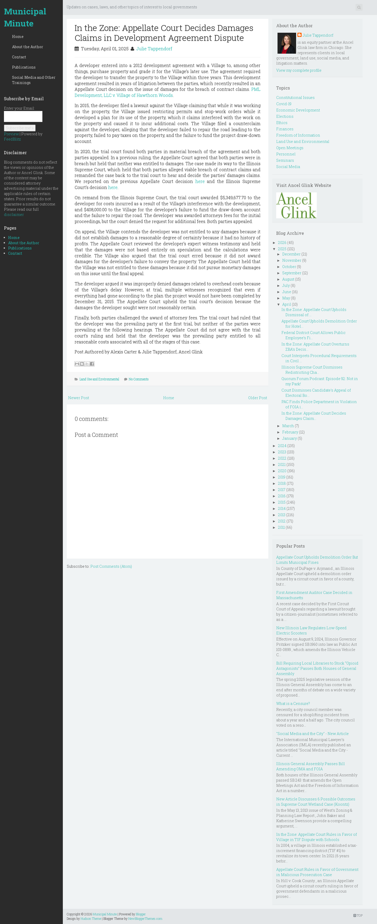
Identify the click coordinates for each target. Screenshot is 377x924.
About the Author (27, 46)
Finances (284, 128)
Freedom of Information (298, 135)
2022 (282, 458)
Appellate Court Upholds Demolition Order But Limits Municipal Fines (317, 560)
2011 (281, 527)
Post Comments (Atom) (111, 566)
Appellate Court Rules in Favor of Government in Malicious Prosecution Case (317, 872)
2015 (282, 502)
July (286, 285)
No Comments (139, 379)
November (291, 260)
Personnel (286, 154)
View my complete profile (298, 70)
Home (18, 36)
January (289, 438)
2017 (281, 489)
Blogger (141, 914)
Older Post (257, 397)
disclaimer (14, 214)
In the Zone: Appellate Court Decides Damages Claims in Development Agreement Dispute (164, 32)
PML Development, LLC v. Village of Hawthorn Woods (167, 92)
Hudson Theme (91, 918)
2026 (282, 242)
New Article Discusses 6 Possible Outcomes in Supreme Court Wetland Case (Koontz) (315, 802)
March (288, 425)
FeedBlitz (12, 139)
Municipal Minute (25, 17)
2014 (282, 508)
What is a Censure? (293, 703)
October (289, 266)
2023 (282, 451)
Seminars (285, 160)
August (288, 279)
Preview (11, 133)
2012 (282, 521)
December (291, 254)
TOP (358, 915)
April (286, 304)
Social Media (288, 166)
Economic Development (298, 110)
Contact (19, 56)
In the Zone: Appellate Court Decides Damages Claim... (313, 416)
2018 (282, 483)
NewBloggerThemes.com (145, 918)
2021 (282, 464)
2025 (282, 248)
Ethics (281, 122)
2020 (282, 470)
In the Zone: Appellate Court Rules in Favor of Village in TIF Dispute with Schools (316, 837)
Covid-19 (283, 103)
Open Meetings (289, 147)
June (286, 291)
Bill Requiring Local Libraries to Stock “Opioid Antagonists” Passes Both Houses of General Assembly (317, 668)
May (286, 298)
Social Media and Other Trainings (34, 80)
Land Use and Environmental (99, 379)
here (200, 181)
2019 (281, 477)
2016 (282, 495)
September (291, 272)
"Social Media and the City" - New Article (312, 733)
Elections (284, 116)
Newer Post (78, 397)
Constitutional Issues (295, 97)
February (290, 432)
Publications (24, 67)
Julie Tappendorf (154, 49)
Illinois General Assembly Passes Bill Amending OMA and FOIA (310, 766)
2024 (282, 445)
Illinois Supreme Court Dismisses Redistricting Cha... (311, 370)
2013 (281, 514)
